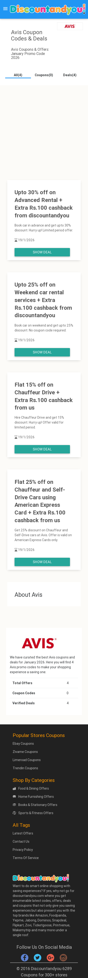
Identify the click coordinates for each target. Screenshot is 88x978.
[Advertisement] (44, 129)
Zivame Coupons (25, 752)
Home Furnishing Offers (33, 797)
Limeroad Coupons (27, 760)
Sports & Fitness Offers (33, 813)
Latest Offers (23, 833)
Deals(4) (70, 75)
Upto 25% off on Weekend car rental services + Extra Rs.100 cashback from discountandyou (43, 300)
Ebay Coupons (23, 743)
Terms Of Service (26, 858)
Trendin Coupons (25, 768)
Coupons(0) (44, 75)
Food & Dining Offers (31, 788)
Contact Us (21, 841)
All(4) (18, 75)
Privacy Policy (23, 850)
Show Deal (42, 252)
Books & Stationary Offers (35, 805)
